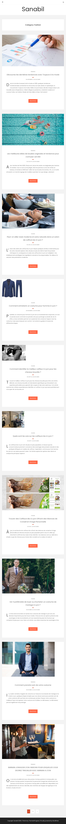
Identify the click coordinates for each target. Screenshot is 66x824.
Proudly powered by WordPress (49, 821)
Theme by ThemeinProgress (30, 821)
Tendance (33, 71)
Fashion (33, 233)
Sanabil (33, 9)
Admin (38, 79)
